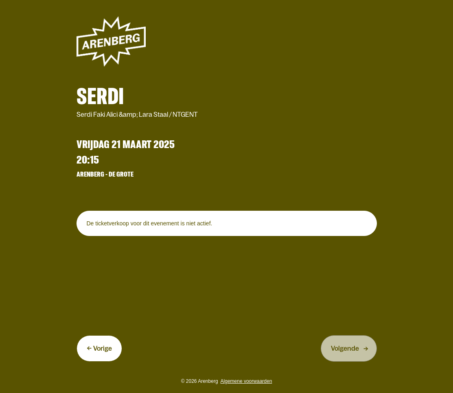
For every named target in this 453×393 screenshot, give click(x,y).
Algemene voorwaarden (246, 381)
